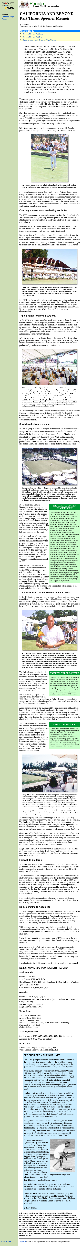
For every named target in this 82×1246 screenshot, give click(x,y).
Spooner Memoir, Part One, (33, 34)
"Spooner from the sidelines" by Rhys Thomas (39, 40)
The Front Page (8, 16)
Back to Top (6, 1241)
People (4, 19)
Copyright (22, 1241)
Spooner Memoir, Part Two (32, 37)
